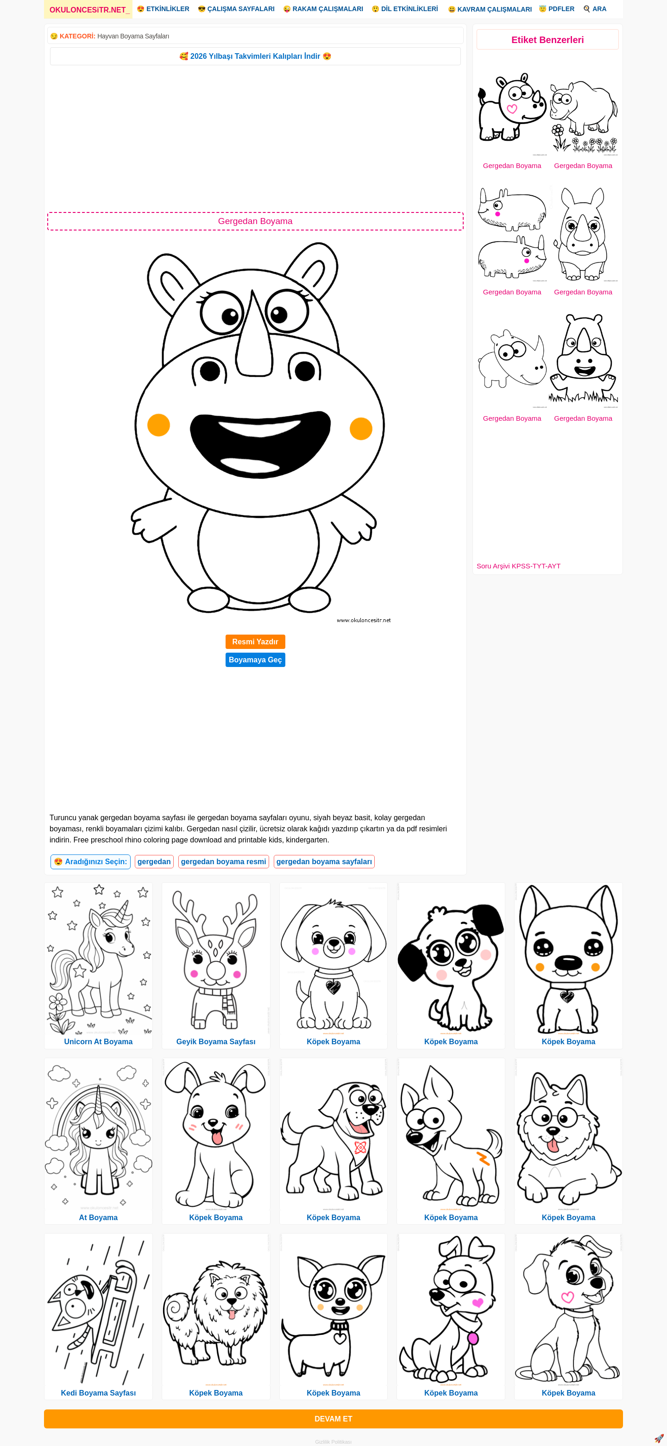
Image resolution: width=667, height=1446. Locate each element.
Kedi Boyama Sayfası (98, 1393)
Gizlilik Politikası (333, 1442)
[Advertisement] (255, 138)
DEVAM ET (333, 1419)
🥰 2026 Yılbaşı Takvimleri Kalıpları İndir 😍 (255, 56)
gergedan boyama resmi (223, 862)
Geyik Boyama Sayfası (216, 1042)
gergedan (154, 862)
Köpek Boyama (216, 1218)
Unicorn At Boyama (98, 1042)
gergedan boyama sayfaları (324, 862)
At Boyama (98, 1218)
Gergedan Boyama (512, 165)
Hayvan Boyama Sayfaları (133, 36)
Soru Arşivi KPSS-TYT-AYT (518, 566)
